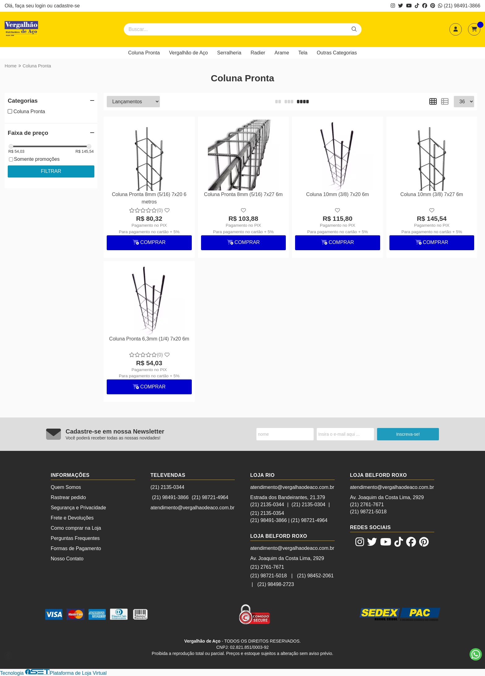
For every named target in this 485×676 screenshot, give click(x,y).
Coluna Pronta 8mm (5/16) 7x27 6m (243, 194)
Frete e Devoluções (72, 517)
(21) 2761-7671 (267, 567)
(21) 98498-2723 (275, 584)
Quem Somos (66, 487)
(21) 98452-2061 (315, 575)
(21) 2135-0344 (167, 487)
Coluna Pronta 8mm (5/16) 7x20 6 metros (149, 198)
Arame (281, 52)
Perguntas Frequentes (75, 538)
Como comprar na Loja (76, 528)
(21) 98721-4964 (210, 497)
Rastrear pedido (68, 497)
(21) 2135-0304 (308, 504)
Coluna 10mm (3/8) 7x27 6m (431, 194)
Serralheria (229, 52)
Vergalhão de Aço (188, 52)
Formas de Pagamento (76, 548)
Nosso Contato (67, 558)
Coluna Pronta (144, 52)
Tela (302, 52)
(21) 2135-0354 (267, 513)
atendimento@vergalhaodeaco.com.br (193, 507)
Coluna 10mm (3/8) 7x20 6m (337, 194)
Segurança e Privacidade (78, 507)
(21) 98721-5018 (268, 575)
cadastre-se (67, 5)
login (41, 5)
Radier (258, 52)
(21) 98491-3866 (459, 5)
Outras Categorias (337, 52)
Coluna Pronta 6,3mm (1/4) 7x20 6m (149, 338)
